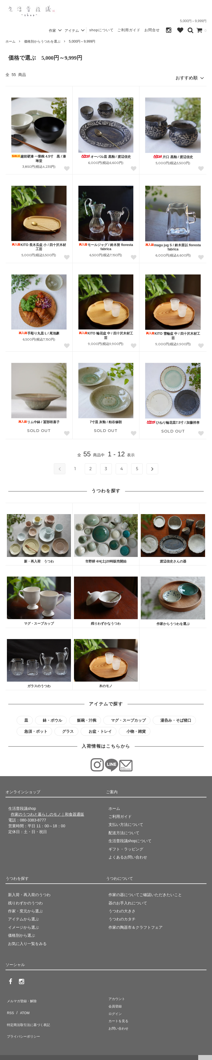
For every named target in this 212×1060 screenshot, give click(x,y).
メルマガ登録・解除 (23, 997)
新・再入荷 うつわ (39, 559)
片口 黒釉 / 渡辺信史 (173, 155)
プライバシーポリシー (25, 1021)
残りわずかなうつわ (106, 622)
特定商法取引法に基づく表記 (31, 1013)
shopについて (101, 30)
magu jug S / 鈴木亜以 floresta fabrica (173, 245)
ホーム (10, 41)
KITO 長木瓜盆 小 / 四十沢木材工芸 (39, 245)
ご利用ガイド (129, 30)
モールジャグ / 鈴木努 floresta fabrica (106, 245)
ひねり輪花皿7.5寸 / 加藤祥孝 (173, 420)
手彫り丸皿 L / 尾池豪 (38, 331)
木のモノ (105, 684)
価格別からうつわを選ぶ (42, 41)
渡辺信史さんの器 (173, 559)
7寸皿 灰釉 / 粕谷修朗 (106, 420)
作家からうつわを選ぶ (173, 622)
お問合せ (152, 30)
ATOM (22, 1005)
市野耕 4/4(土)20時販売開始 (105, 559)
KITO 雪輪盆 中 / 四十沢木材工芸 (173, 334)
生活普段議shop (15, 1053)
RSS (10, 1005)
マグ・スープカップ (39, 622)
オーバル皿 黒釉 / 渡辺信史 (106, 154)
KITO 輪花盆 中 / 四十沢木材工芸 (106, 333)
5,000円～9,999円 (82, 41)
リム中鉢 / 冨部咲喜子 (39, 420)
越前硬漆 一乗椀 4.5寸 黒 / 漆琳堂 (39, 156)
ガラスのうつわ (39, 684)
